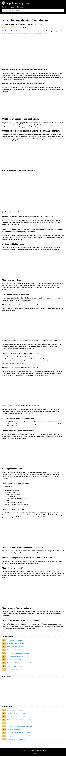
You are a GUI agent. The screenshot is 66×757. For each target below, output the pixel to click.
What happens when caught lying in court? (18, 719)
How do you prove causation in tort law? (18, 653)
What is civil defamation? (14, 650)
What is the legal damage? (14, 669)
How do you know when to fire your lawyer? (19, 732)
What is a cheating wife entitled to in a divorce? (20, 726)
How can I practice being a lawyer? (16, 713)
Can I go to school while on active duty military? (20, 736)
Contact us (20, 7)
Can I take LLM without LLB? (15, 710)
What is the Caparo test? (14, 659)
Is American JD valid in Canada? (16, 739)
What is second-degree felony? (15, 640)
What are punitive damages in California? (18, 656)
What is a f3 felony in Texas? (15, 666)
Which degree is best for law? (15, 646)
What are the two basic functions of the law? (19, 723)
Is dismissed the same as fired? (15, 643)
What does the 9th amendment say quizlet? (19, 663)
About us (27, 754)
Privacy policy (37, 754)
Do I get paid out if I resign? (14, 729)
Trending (4, 7)
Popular (12, 7)
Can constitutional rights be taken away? (18, 716)
